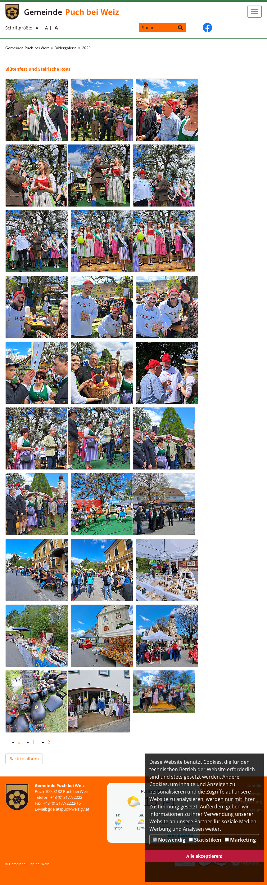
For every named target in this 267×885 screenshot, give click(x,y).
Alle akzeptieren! (204, 856)
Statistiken (205, 839)
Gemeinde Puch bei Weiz (27, 48)
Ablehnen (234, 868)
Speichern (174, 868)
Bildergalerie (65, 48)
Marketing (240, 839)
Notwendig (169, 839)
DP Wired (254, 878)
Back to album (24, 759)
